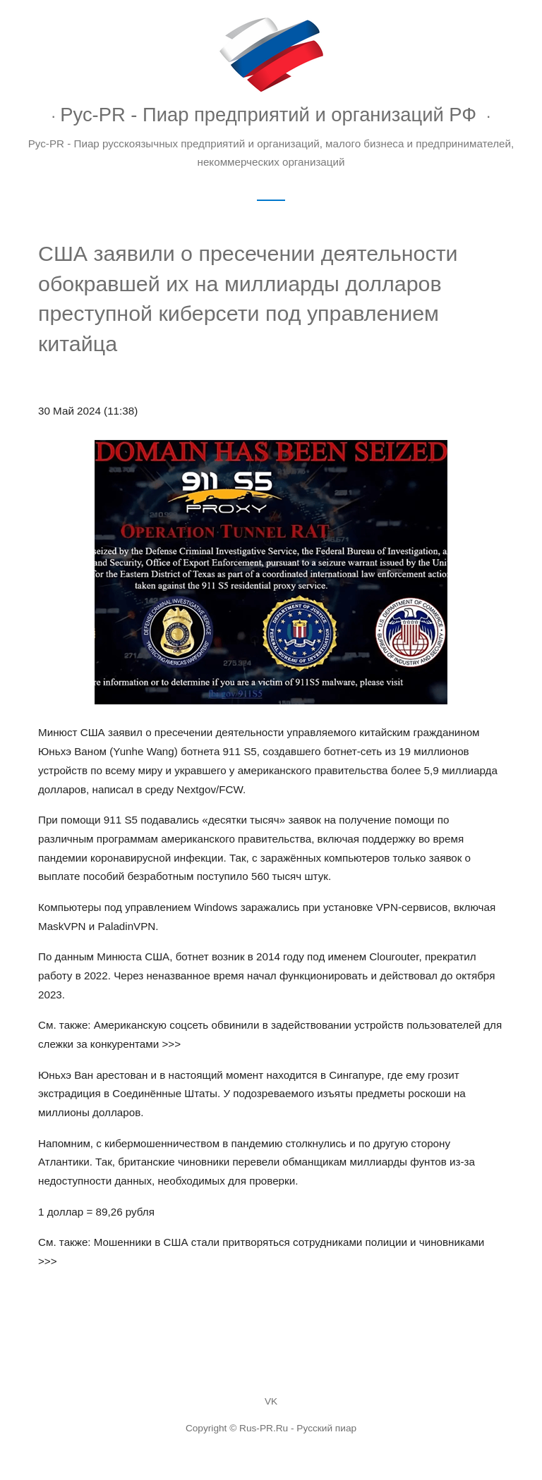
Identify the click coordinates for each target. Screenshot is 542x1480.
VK (271, 1401)
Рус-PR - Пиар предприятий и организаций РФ (268, 115)
